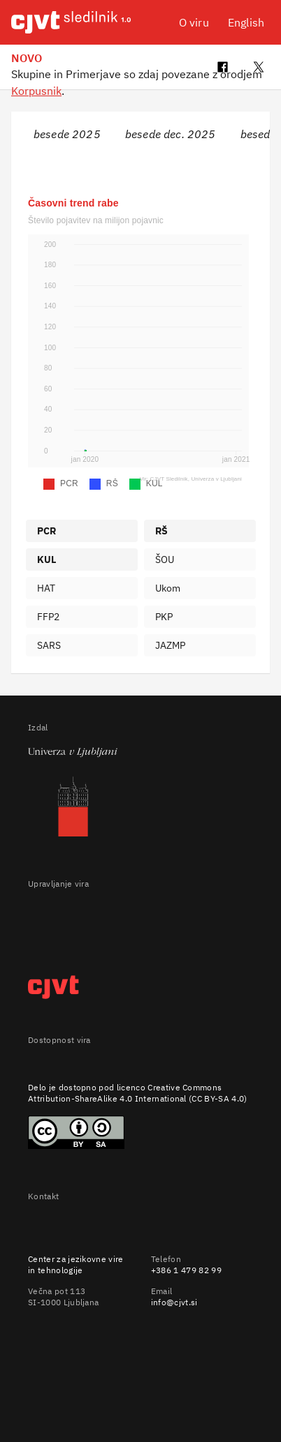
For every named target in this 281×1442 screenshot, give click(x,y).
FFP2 (48, 616)
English (246, 22)
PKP (164, 616)
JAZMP (170, 645)
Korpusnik (36, 91)
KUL (46, 559)
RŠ (161, 531)
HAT (46, 588)
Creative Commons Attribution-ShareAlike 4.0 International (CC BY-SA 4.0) (137, 1093)
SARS (49, 645)
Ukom (168, 588)
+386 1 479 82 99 (186, 1270)
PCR (46, 531)
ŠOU (164, 559)
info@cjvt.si (174, 1302)
